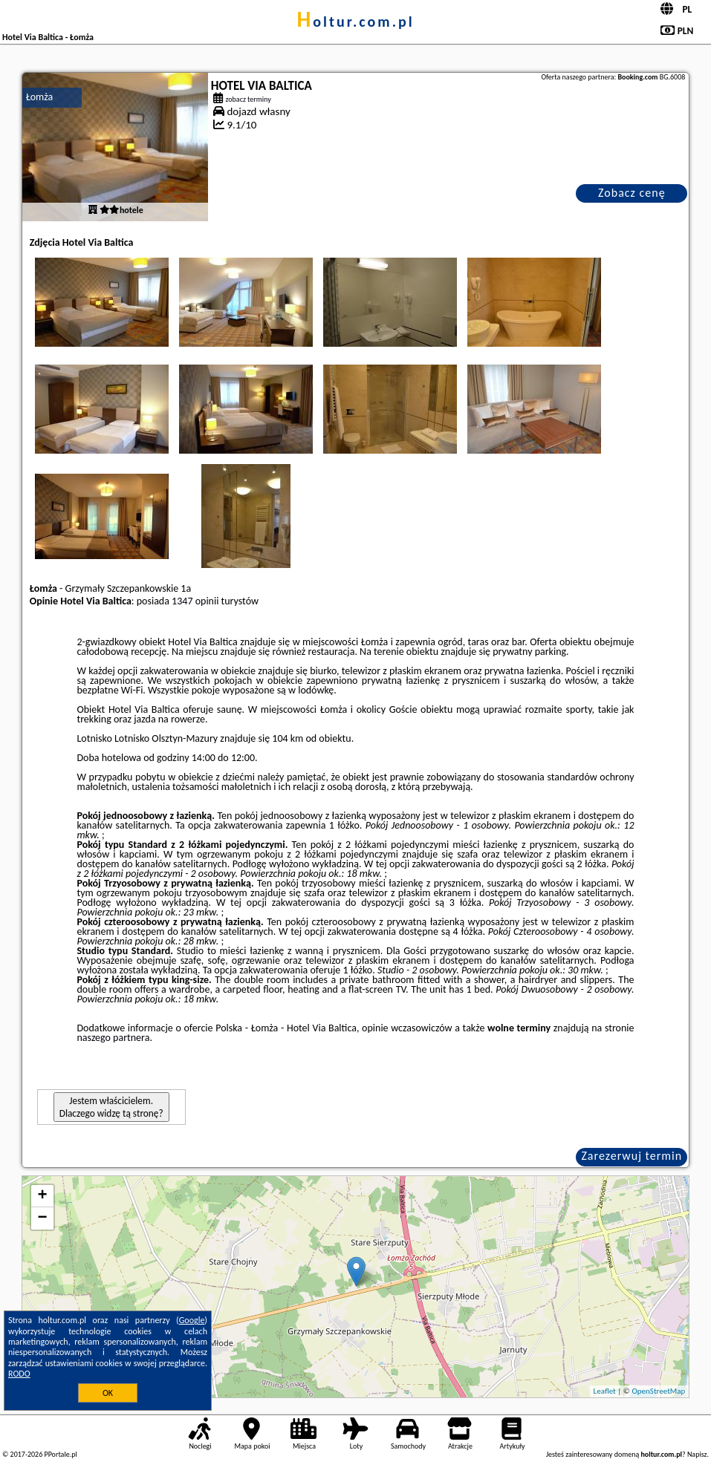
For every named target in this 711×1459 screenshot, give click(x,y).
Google (192, 1320)
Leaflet (605, 1391)
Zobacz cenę (632, 193)
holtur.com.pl (355, 21)
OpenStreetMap (659, 1391)
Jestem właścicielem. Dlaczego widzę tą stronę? (111, 1107)
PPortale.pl (60, 1454)
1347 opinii (195, 601)
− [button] (43, 1218)
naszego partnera (113, 1037)
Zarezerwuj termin (631, 1156)
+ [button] (43, 1196)
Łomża (39, 97)
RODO (19, 1373)
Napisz (697, 1454)
